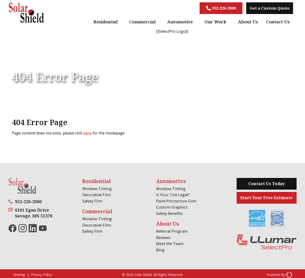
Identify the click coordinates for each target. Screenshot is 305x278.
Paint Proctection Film (176, 201)
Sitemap (19, 275)
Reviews (163, 237)
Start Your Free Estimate (266, 198)
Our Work (215, 22)
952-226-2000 (221, 8)
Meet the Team (169, 243)
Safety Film (92, 201)
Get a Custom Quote (270, 8)
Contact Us (278, 22)
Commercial (142, 22)
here (87, 133)
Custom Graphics (171, 207)
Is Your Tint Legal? (173, 194)
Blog (160, 250)
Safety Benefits (169, 213)
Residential (105, 22)
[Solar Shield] (26, 13)
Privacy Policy (41, 275)
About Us (248, 22)
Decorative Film (96, 194)
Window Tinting (97, 188)
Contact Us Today (266, 184)
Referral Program (172, 231)
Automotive (180, 22)
